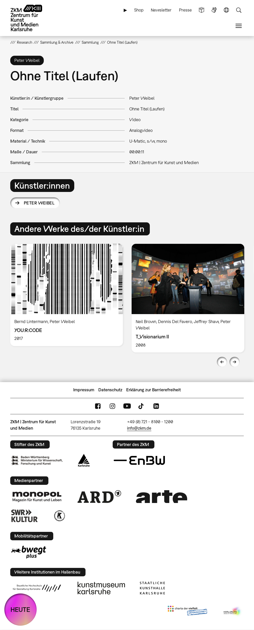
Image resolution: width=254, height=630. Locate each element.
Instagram (112, 406)
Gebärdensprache (214, 10)
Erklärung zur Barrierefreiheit (153, 389)
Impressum (83, 389)
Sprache (226, 10)
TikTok (141, 406)
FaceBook (98, 406)
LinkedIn (156, 406)
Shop (139, 10)
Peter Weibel (39, 202)
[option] (66, 295)
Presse (185, 10)
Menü (239, 26)
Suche (239, 10)
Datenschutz (110, 389)
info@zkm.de (139, 428)
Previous (222, 362)
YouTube (127, 406)
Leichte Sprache (201, 10)
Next (234, 362)
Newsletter (161, 10)
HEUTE (20, 609)
